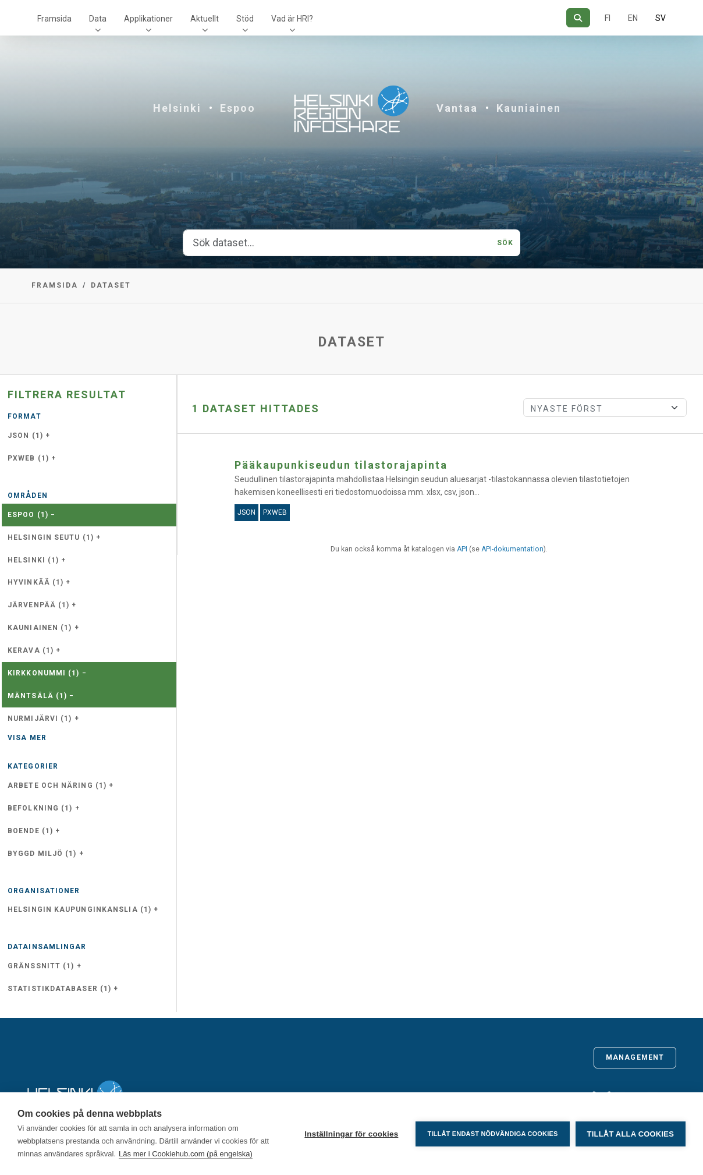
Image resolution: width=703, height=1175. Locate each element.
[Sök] (578, 17)
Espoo (237, 108)
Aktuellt (204, 18)
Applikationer (148, 18)
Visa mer (27, 738)
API (462, 549)
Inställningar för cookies (351, 1134)
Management (635, 1057)
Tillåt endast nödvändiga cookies (492, 1133)
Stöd (245, 18)
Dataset (111, 285)
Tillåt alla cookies (630, 1134)
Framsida (54, 18)
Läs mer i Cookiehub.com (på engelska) (186, 1153)
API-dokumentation (512, 549)
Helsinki (177, 108)
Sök (505, 243)
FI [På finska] (607, 18)
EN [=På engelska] (633, 18)
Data (97, 18)
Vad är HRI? (292, 18)
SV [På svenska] (660, 18)
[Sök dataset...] (337, 242)
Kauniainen (528, 108)
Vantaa (457, 108)
